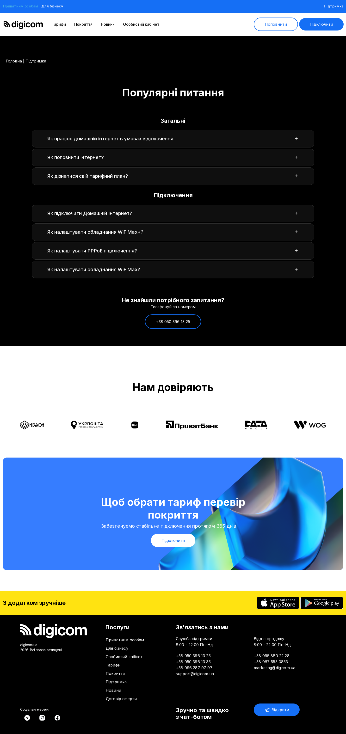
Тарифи (59, 24)
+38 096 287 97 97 (194, 667)
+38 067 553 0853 (271, 661)
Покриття (83, 24)
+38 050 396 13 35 (193, 661)
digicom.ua (28, 645)
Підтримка (334, 6)
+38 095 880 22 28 (272, 655)
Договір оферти (121, 698)
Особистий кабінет (141, 24)
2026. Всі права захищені (41, 650)
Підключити (321, 24)
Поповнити (276, 24)
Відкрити (276, 710)
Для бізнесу (52, 6)
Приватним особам (20, 6)
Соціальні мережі (34, 709)
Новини (108, 24)
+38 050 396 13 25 (173, 324)
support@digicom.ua (195, 673)
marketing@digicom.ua (274, 667)
